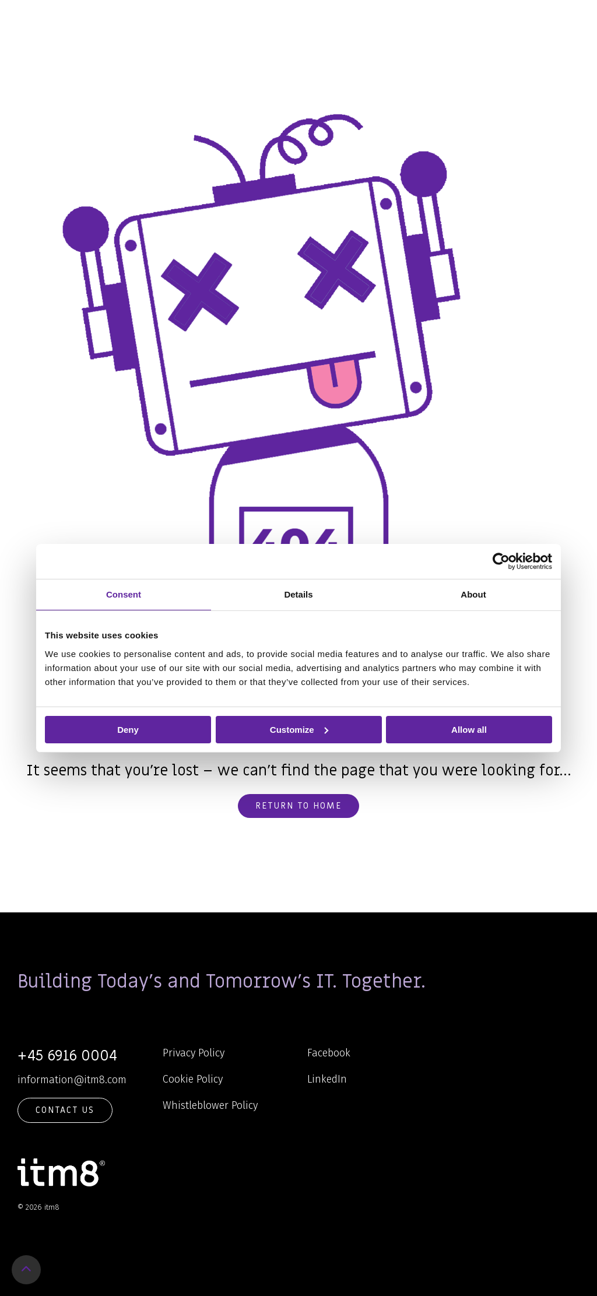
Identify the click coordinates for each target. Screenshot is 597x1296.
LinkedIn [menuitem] (327, 1079)
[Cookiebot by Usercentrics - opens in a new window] (501, 561)
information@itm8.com (72, 1079)
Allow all (469, 729)
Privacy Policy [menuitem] (193, 1052)
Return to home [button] (298, 806)
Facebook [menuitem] (328, 1052)
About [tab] (473, 594)
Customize (299, 729)
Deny (128, 729)
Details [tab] (298, 594)
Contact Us (65, 1110)
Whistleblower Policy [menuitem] (210, 1105)
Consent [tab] (123, 594)
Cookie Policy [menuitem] (193, 1079)
